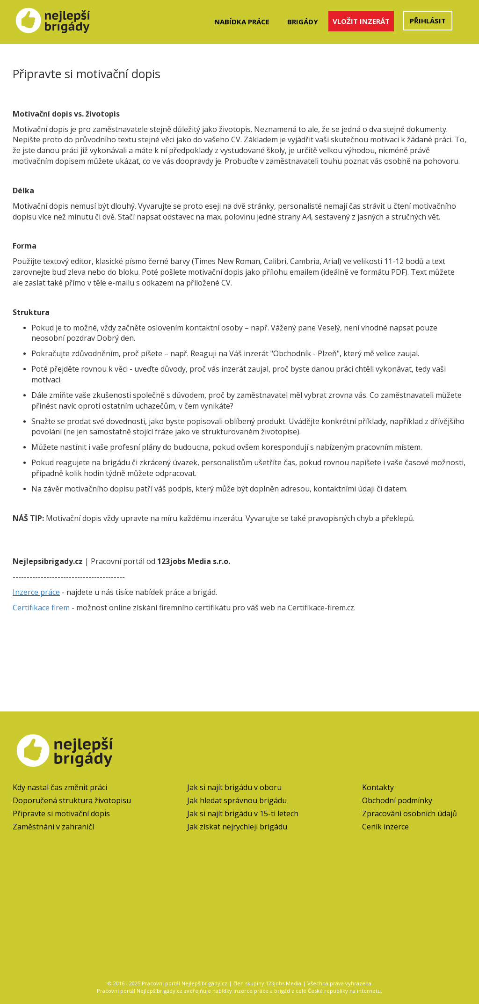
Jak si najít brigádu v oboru (234, 787)
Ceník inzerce (385, 826)
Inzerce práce (36, 592)
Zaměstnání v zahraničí (53, 826)
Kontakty (378, 787)
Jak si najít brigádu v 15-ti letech (242, 813)
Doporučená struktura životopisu (72, 800)
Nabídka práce (241, 21)
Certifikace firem (41, 607)
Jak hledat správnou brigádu (237, 800)
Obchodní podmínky (397, 800)
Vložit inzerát (361, 21)
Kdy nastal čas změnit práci (60, 787)
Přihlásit (428, 20)
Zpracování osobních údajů (409, 813)
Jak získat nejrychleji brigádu (237, 826)
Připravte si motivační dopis (61, 813)
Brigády (302, 21)
